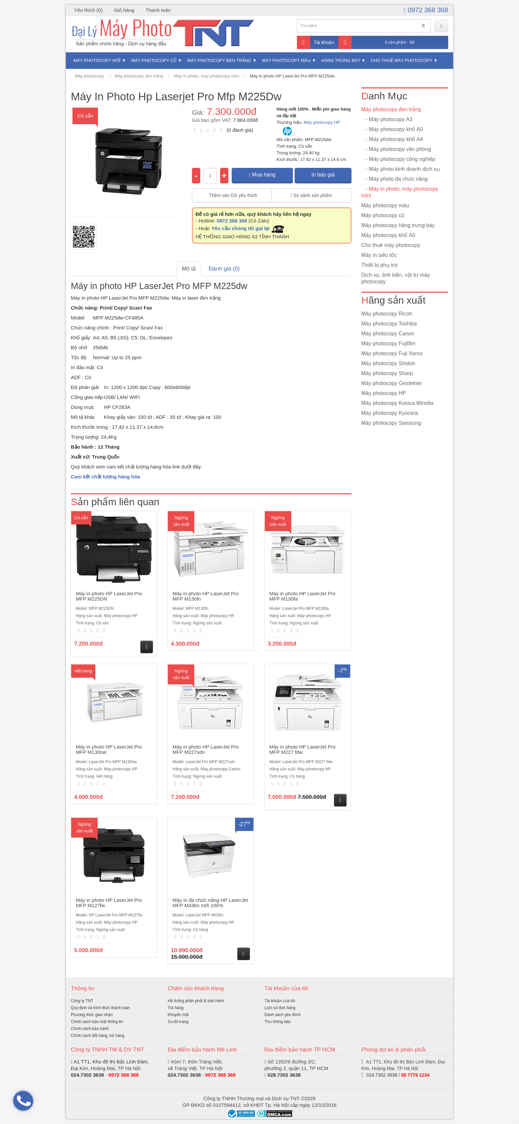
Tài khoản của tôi (279, 1001)
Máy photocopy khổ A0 (388, 235)
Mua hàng (262, 174)
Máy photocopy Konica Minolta (397, 403)
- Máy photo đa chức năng (394, 179)
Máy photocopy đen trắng (219, 60)
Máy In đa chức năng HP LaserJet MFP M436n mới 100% (210, 902)
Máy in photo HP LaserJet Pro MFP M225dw (292, 75)
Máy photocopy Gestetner (391, 383)
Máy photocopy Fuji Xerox (392, 353)
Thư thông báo (277, 1021)
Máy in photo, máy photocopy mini (206, 75)
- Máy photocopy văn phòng (396, 149)
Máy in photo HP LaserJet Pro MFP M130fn (205, 596)
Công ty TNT (82, 1001)
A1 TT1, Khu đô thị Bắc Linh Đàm (110, 1061)
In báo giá (323, 174)
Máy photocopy (89, 75)
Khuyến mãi (178, 1014)
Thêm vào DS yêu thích (232, 195)
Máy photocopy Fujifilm (388, 343)
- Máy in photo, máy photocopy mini (399, 192)
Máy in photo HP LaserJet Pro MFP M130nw (109, 749)
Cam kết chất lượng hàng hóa (105, 476)
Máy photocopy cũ (154, 60)
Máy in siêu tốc (379, 255)
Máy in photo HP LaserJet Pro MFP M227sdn (205, 749)
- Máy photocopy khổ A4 (392, 139)
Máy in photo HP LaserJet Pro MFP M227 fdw (302, 749)
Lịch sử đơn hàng (279, 1007)
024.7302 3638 (87, 1075)
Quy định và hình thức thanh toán (100, 1007)
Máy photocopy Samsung (391, 423)
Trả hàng (176, 1007)
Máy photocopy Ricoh (386, 314)
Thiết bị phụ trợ (379, 265)
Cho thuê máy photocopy (401, 60)
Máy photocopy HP (322, 122)
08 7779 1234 (415, 1075)
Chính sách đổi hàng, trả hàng (97, 1035)
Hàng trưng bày (340, 60)
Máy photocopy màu (286, 60)
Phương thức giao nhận (92, 1014)
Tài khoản (315, 42)
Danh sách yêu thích (282, 1014)
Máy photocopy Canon (387, 333)
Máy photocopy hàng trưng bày (398, 225)
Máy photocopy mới (96, 60)
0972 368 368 (426, 10)
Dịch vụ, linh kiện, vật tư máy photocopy (395, 278)
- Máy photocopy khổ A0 (392, 129)
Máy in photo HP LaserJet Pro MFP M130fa (302, 596)
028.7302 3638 (284, 1075)
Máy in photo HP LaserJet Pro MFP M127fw (109, 902)
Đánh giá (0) (224, 269)
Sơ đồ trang (178, 1021)
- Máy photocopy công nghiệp (398, 159)
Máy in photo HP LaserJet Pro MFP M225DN (109, 596)
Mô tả (189, 269)
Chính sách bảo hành (90, 1028)
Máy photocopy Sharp (387, 373)
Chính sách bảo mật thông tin (97, 1021)
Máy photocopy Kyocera (389, 413)
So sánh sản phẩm (311, 195)
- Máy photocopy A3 (387, 119)
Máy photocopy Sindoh (388, 363)
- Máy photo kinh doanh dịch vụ (400, 169)
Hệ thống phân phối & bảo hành (196, 1001)
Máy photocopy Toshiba (389, 323)
